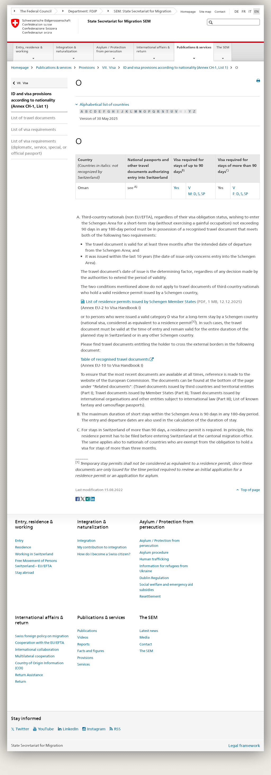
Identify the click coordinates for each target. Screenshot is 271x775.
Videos (82, 637)
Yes (176, 188)
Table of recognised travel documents (115, 359)
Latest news (148, 631)
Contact (220, 11)
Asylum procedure (153, 552)
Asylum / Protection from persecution (111, 49)
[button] (211, 22)
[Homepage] (86, 26)
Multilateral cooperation (35, 656)
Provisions (87, 67)
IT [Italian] (250, 11)
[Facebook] (77, 498)
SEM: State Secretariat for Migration (139, 11)
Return (20, 681)
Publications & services (195, 49)
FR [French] (244, 11)
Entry (19, 540)
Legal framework (244, 745)
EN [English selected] (256, 11)
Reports (83, 644)
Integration (86, 540)
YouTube (46, 728)
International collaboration (37, 649)
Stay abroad (24, 572)
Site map (205, 11)
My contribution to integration (102, 547)
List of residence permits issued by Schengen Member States (164, 301)
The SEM (222, 47)
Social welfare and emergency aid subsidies (166, 587)
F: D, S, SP (240, 194)
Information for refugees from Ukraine (163, 568)
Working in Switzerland (34, 554)
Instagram (96, 728)
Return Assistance (29, 675)
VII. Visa (109, 67)
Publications (87, 631)
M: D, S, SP (196, 194)
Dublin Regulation (154, 578)
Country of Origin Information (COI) (39, 665)
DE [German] (236, 11)
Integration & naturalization (66, 49)
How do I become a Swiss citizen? (103, 554)
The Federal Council (33, 11)
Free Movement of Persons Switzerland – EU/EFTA (36, 563)
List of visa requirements (33, 129)
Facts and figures (90, 651)
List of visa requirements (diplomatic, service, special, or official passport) (39, 147)
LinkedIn (70, 728)
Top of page (250, 490)
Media (144, 637)
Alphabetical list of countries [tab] (104, 104)
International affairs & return (153, 49)
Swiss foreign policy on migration (42, 636)
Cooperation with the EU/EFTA (39, 642)
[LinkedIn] (93, 498)
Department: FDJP (79, 11)
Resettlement (150, 596)
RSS (117, 728)
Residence (23, 547)
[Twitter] (82, 498)
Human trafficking (154, 559)
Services (83, 664)
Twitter (22, 728)
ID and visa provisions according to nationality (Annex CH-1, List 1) (175, 67)
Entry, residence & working (29, 49)
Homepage (188, 11)
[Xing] (88, 498)
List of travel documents (33, 117)
